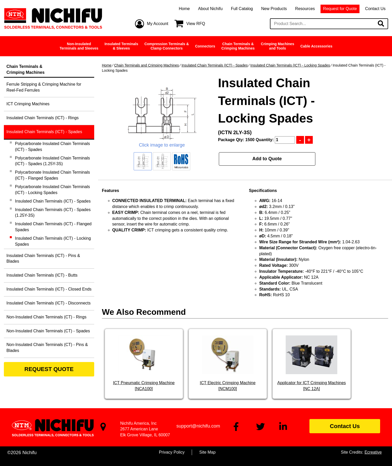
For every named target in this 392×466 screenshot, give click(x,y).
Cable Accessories (316, 46)
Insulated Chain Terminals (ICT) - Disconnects (48, 303)
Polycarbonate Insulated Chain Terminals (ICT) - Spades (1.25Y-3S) (52, 161)
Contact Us (375, 8)
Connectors (205, 46)
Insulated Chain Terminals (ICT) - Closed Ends (49, 289)
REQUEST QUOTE (49, 369)
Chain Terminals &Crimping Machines (238, 46)
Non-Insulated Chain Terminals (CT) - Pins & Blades (47, 347)
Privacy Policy (172, 452)
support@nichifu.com (198, 426)
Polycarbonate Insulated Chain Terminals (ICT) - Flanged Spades (52, 175)
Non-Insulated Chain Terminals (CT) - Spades (48, 331)
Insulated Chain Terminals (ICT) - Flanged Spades (53, 227)
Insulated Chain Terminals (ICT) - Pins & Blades (43, 258)
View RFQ (195, 23)
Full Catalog (242, 8)
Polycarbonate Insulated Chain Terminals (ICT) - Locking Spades (52, 189)
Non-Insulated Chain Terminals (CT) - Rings (46, 317)
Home (184, 8)
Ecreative (373, 452)
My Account (157, 23)
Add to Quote (267, 158)
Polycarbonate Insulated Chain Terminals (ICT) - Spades (52, 146)
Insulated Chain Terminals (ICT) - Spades (214, 65)
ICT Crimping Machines (28, 104)
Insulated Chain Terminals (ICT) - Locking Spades (290, 65)
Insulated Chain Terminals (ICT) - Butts (41, 275)
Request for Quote (340, 8)
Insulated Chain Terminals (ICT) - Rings (42, 118)
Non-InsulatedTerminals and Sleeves (79, 46)
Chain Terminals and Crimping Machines (146, 65)
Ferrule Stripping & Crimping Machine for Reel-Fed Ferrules (43, 87)
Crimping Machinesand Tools (277, 46)
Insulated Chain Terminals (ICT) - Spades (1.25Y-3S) (53, 212)
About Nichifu (210, 8)
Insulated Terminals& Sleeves (121, 46)
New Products (274, 8)
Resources (305, 8)
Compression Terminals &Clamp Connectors (166, 46)
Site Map (207, 452)
